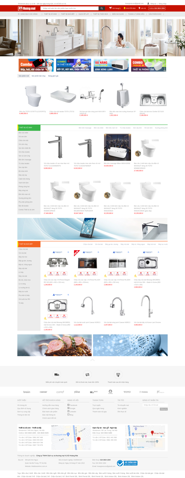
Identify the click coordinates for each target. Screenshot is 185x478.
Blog (70, 415)
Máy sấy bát (23, 268)
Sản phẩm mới (24, 76)
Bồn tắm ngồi (52, 473)
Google (71, 408)
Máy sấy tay (23, 175)
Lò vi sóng (22, 284)
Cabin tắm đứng (24, 179)
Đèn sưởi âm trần (132, 473)
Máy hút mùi (23, 257)
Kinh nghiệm (122, 408)
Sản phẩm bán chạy (38, 76)
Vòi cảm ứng (23, 144)
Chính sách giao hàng (50, 408)
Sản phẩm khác (155, 14)
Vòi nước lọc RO (24, 299)
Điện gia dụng (118, 14)
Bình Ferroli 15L (98, 476)
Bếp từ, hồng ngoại (25, 264)
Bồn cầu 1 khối (39, 473)
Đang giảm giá (53, 76)
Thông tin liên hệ (23, 415)
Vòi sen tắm (23, 136)
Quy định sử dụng (24, 408)
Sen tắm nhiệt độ (24, 148)
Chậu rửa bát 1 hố (57, 476)
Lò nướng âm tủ (24, 288)
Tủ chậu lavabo (24, 163)
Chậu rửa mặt (23, 140)
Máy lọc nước (23, 291)
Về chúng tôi (22, 405)
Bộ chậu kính (23, 171)
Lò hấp (21, 272)
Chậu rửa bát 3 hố (28, 476)
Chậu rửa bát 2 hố (43, 476)
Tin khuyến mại (123, 405)
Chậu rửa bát (23, 249)
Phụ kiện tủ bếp (24, 295)
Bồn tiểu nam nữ (24, 194)
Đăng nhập (162, 4)
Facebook (72, 405)
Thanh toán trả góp (99, 412)
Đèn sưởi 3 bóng (105, 473)
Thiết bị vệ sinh (50, 14)
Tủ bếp (21, 303)
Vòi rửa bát (22, 253)
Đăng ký (153, 4)
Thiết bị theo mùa (100, 14)
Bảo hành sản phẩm (49, 412)
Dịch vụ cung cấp (23, 412)
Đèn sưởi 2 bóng (119, 473)
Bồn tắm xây (93, 473)
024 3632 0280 (106, 433)
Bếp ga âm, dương (25, 261)
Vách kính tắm (24, 183)
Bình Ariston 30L (111, 476)
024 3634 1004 (30, 433)
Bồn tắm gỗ (62, 473)
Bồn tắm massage (25, 160)
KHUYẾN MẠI (131, 8)
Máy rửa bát (23, 276)
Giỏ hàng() (116, 8)
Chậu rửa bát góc (146, 473)
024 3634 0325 (43, 433)
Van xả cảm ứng (24, 156)
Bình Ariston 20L (124, 476)
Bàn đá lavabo (24, 206)
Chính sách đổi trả (49, 418)
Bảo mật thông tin (48, 415)
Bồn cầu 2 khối (27, 473)
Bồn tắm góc (82, 473)
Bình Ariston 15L (137, 476)
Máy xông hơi (23, 190)
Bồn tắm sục (72, 473)
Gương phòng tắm (25, 198)
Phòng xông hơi (24, 187)
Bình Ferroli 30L (72, 476)
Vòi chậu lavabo (24, 152)
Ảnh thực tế (122, 412)
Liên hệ (143, 8)
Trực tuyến (96, 405)
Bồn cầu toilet (23, 133)
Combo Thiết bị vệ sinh (27, 210)
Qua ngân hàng (98, 408)
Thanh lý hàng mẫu (136, 14)
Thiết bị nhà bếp (67, 14)
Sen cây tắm (23, 167)
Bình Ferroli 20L (85, 476)
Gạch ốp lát (84, 14)
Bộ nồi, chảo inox (25, 280)
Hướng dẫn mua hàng (50, 405)
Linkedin (71, 412)
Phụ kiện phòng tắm (26, 202)
